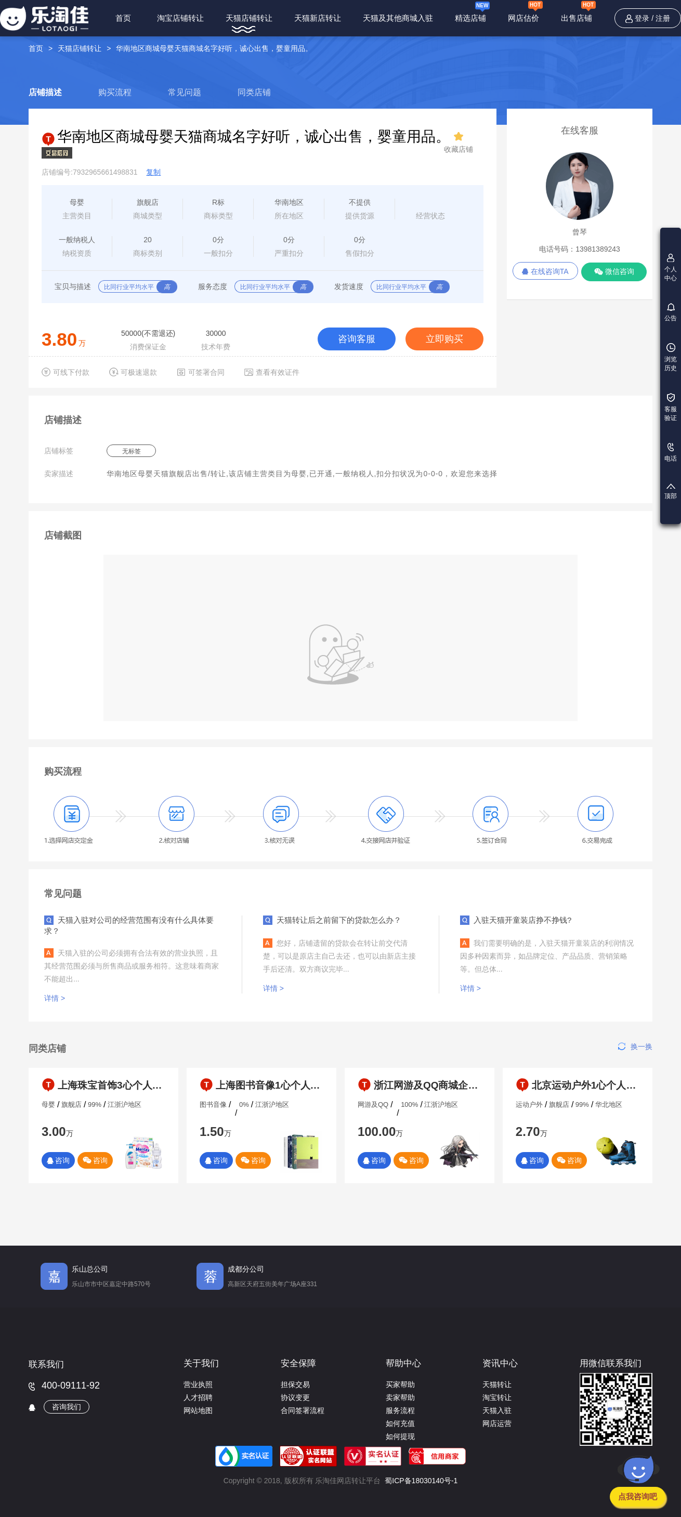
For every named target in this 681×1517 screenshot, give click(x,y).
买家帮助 (400, 1384)
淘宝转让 (497, 1397)
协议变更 (295, 1397)
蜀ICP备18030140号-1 (421, 1480)
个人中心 (670, 268)
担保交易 (295, 1384)
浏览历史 (670, 357)
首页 (123, 18)
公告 (670, 312)
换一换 (635, 1046)
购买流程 (115, 92)
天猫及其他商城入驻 (398, 18)
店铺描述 (45, 92)
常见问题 (184, 92)
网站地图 (198, 1410)
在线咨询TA (545, 271)
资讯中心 (500, 1363)
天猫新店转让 (317, 18)
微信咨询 (614, 271)
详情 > (55, 998)
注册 (663, 18)
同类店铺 (254, 92)
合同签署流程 (302, 1410)
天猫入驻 (497, 1410)
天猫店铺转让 (249, 18)
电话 (670, 452)
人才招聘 (198, 1397)
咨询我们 (66, 1407)
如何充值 (400, 1423)
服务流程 (400, 1410)
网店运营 (497, 1423)
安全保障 (298, 1363)
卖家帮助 (400, 1397)
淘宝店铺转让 (180, 18)
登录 (642, 18)
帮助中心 (403, 1363)
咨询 (58, 1160)
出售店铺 (578, 12)
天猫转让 (497, 1384)
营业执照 (198, 1384)
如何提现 (400, 1436)
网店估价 (525, 12)
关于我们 (201, 1363)
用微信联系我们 (610, 1363)
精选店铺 (472, 12)
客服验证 (670, 407)
